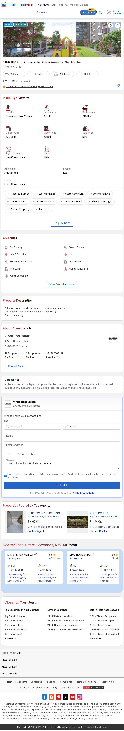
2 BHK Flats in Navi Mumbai (61, 617)
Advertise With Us (70, 688)
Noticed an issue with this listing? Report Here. (28, 86)
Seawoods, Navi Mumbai (65, 62)
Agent (73, 426)
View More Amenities (62, 284)
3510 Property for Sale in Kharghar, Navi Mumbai (16, 578)
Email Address (14, 444)
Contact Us (36, 682)
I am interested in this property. (62, 465)
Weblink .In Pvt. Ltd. (52, 728)
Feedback (51, 682)
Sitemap (24, 688)
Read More (90, 387)
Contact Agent (16, 366)
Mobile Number (26, 454)
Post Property (88, 12)
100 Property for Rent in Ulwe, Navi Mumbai (109, 578)
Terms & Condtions (83, 493)
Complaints (66, 682)
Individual (16, 426)
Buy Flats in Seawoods (16, 630)
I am (6, 420)
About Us (22, 682)
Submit (62, 486)
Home (10, 682)
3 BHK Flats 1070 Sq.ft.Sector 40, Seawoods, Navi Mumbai (44, 516)
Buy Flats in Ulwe (13, 626)
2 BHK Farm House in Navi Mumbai (65, 630)
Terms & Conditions (86, 682)
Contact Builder (98, 532)
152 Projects (76, 559)
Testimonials (107, 682)
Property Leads (41, 688)
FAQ (55, 688)
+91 (8, 454)
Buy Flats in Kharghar (15, 617)
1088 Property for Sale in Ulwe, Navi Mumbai (79, 578)
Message (10, 459)
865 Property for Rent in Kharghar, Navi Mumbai (47, 578)
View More (10, 639)
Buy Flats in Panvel (14, 621)
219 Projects (13, 559)
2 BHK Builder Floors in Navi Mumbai (65, 621)
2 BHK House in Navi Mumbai (62, 626)
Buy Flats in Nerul (13, 635)
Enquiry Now (62, 223)
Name (9, 435)
